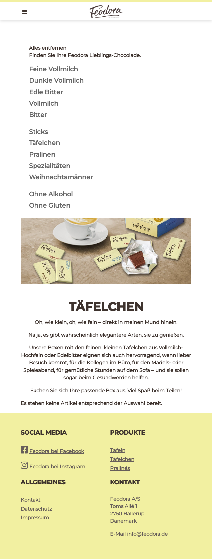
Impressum (35, 517)
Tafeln (117, 450)
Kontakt (30, 500)
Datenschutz (36, 509)
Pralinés (120, 468)
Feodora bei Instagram (57, 466)
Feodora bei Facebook (56, 451)
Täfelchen (122, 459)
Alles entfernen (47, 48)
